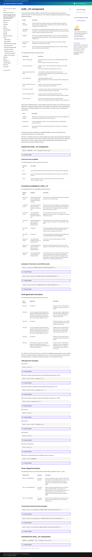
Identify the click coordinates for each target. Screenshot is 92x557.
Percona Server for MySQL (9, 8)
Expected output (27, 154)
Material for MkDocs (12, 555)
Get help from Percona (80, 39)
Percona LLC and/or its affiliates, (10, 553)
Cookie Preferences (25, 553)
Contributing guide (81, 20)
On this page (76, 43)
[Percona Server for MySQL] (4, 3)
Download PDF (6, 70)
